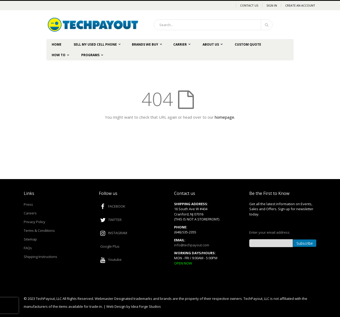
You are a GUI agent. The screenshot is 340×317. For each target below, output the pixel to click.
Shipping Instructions (40, 256)
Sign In (271, 5)
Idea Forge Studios (146, 306)
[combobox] (213, 25)
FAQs (28, 248)
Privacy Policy (34, 221)
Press (28, 204)
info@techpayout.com (191, 245)
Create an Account (300, 5)
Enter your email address (269, 232)
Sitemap (30, 239)
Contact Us (249, 5)
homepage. (225, 117)
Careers (30, 213)
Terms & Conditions (39, 230)
